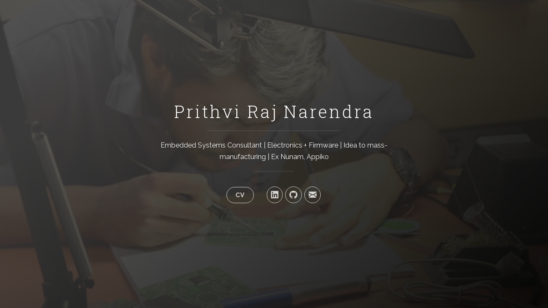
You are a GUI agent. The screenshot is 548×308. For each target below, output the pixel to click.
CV (240, 194)
